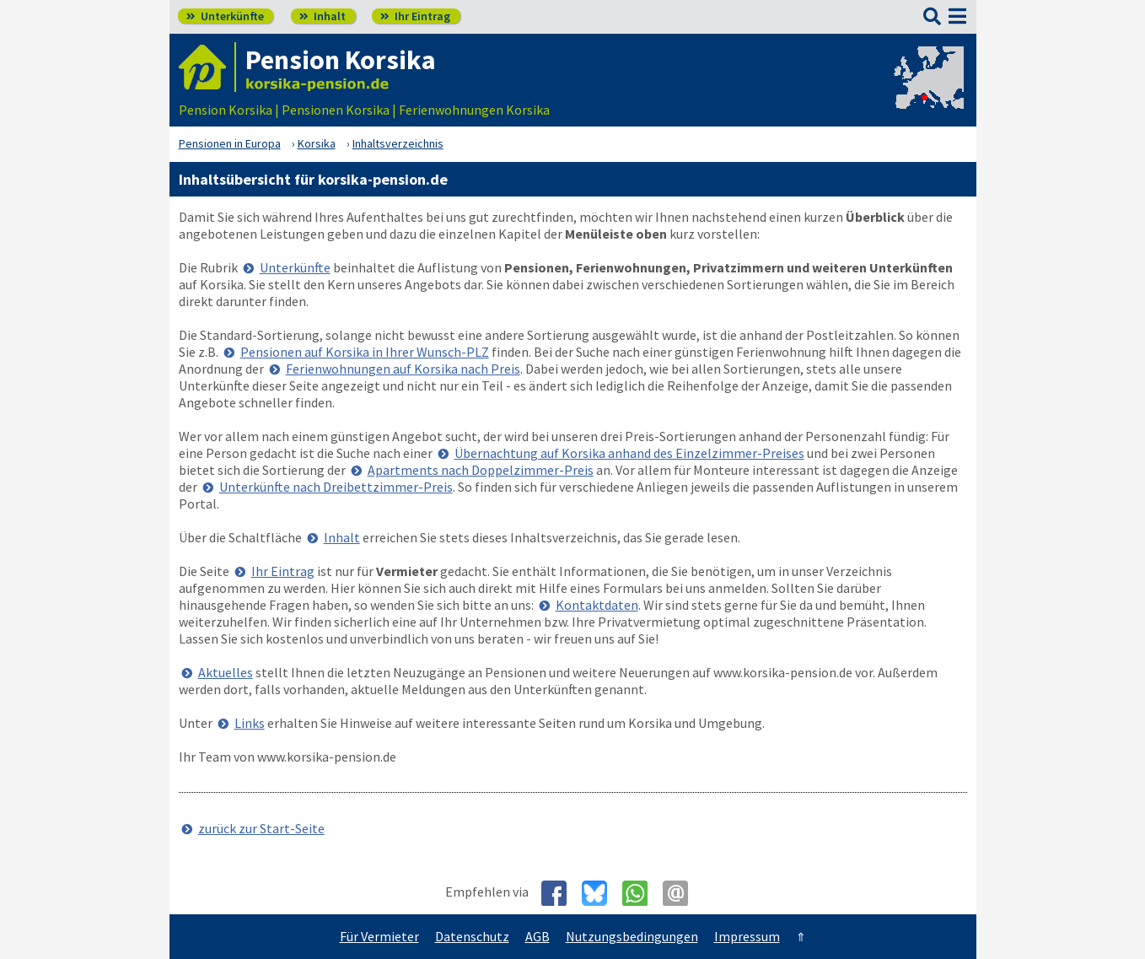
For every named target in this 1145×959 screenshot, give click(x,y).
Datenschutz (472, 936)
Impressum (747, 936)
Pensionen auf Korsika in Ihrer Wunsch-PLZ (364, 351)
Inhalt (322, 16)
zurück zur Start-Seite (261, 828)
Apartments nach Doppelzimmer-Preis (481, 469)
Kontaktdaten (597, 604)
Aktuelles (225, 672)
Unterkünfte (225, 16)
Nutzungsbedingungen (632, 936)
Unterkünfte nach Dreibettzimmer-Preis (336, 486)
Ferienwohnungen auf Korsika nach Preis (403, 368)
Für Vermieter (379, 936)
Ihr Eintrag (415, 16)
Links (249, 722)
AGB (537, 936)
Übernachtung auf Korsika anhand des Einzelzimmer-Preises (629, 452)
